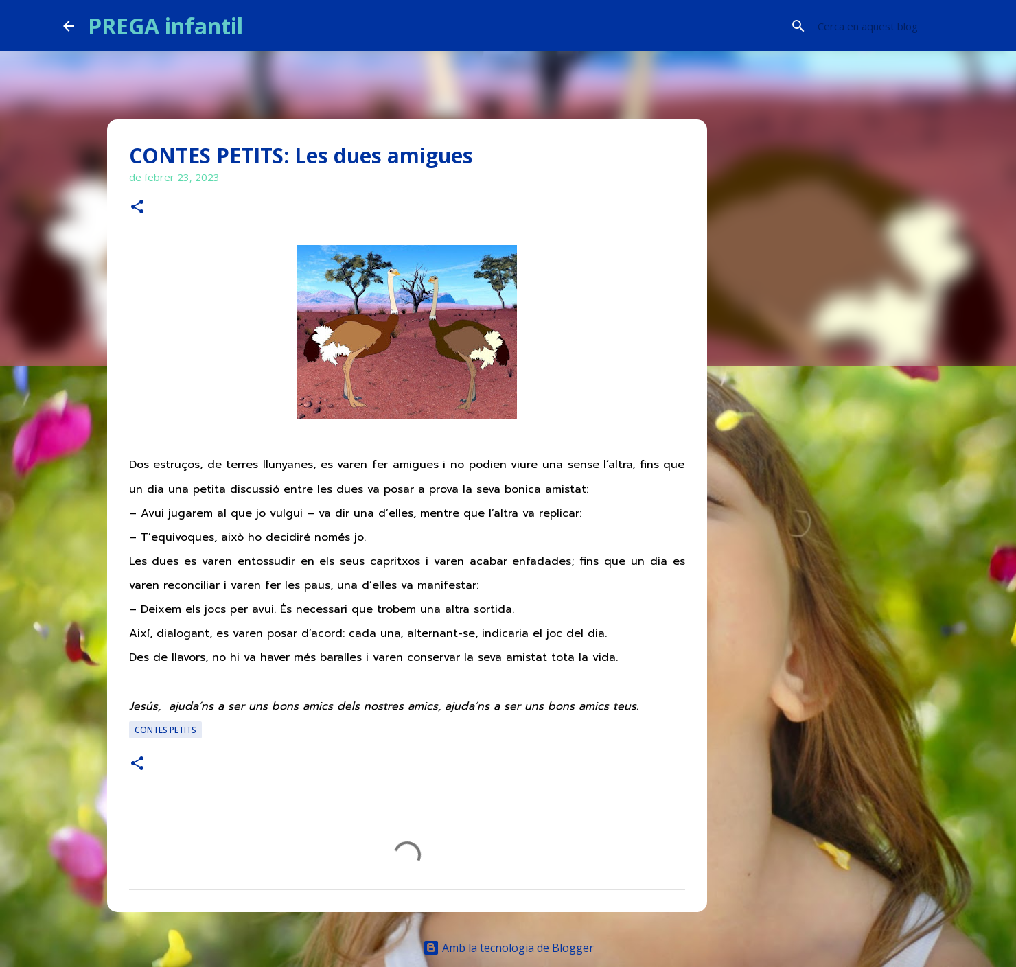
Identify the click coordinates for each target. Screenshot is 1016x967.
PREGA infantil (165, 25)
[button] (137, 207)
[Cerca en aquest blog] (884, 26)
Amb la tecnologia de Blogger (508, 947)
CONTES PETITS (165, 730)
